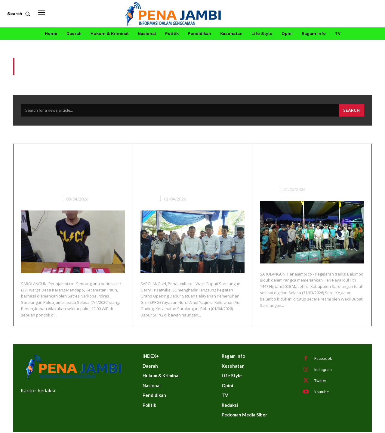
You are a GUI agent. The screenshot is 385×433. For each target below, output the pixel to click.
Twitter (320, 381)
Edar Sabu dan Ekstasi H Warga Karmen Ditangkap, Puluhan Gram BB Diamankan (71, 172)
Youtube (321, 393)
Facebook (323, 359)
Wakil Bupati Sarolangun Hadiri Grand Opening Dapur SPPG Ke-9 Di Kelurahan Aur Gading (187, 172)
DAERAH (148, 200)
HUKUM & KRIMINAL (40, 200)
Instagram (323, 370)
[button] (19, 13)
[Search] (351, 111)
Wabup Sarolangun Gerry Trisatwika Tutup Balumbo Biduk (310, 167)
